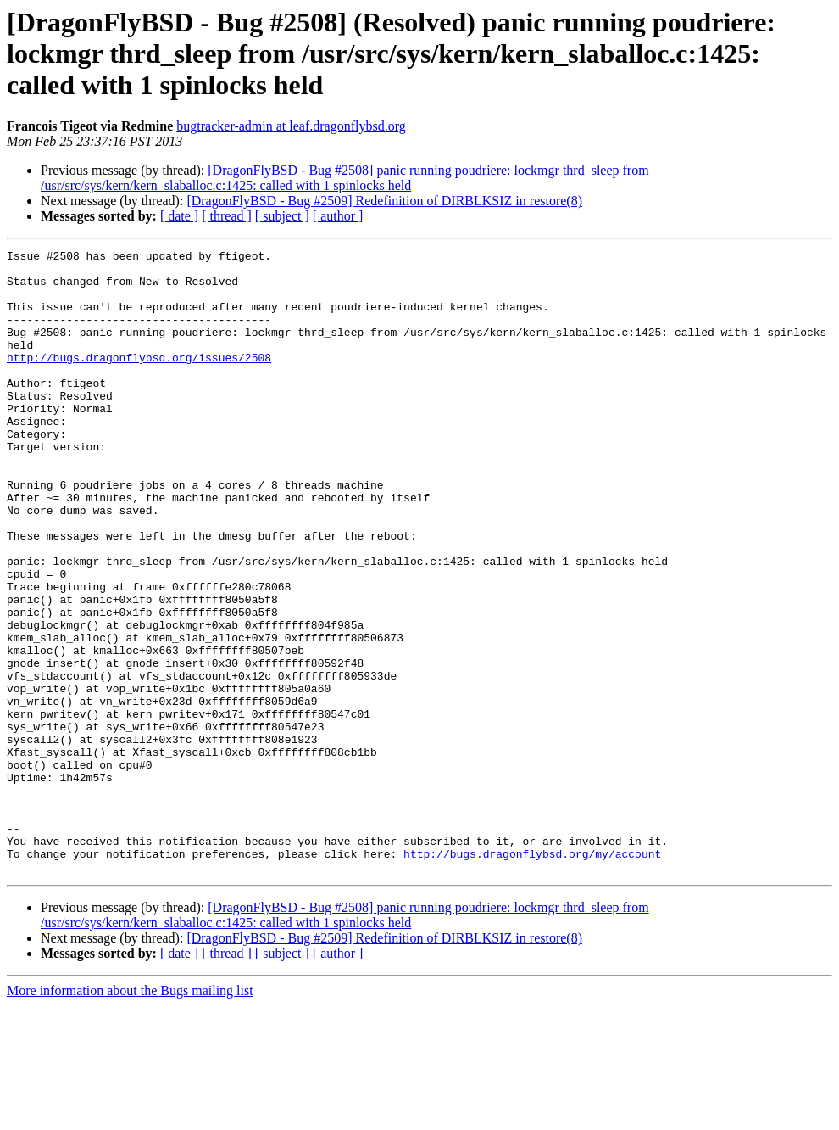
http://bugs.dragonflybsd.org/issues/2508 (139, 380)
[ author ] (338, 216)
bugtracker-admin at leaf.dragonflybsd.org (290, 126)
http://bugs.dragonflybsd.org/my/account (532, 975)
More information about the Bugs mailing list (130, 1115)
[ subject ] (282, 216)
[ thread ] (227, 216)
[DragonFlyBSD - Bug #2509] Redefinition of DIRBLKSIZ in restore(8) (384, 200)
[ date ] (179, 216)
